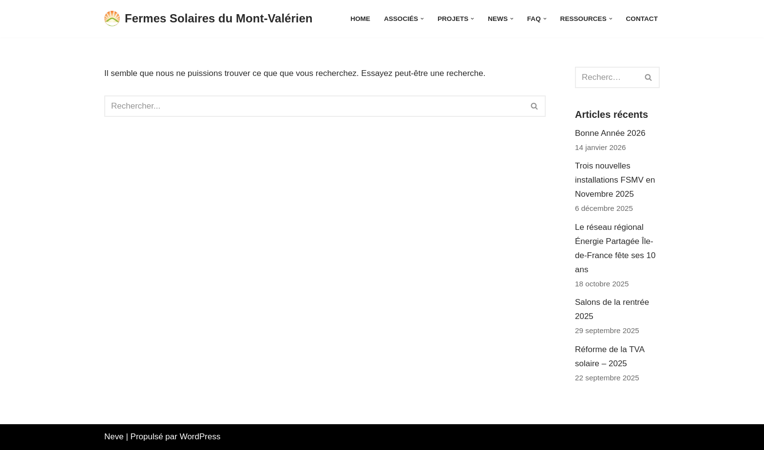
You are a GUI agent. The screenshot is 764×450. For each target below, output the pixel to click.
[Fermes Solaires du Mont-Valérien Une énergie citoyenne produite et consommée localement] (208, 19)
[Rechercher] (314, 106)
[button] (422, 18)
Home (360, 18)
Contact (642, 18)
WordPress (200, 436)
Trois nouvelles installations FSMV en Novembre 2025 (615, 180)
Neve (114, 436)
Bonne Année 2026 (610, 133)
